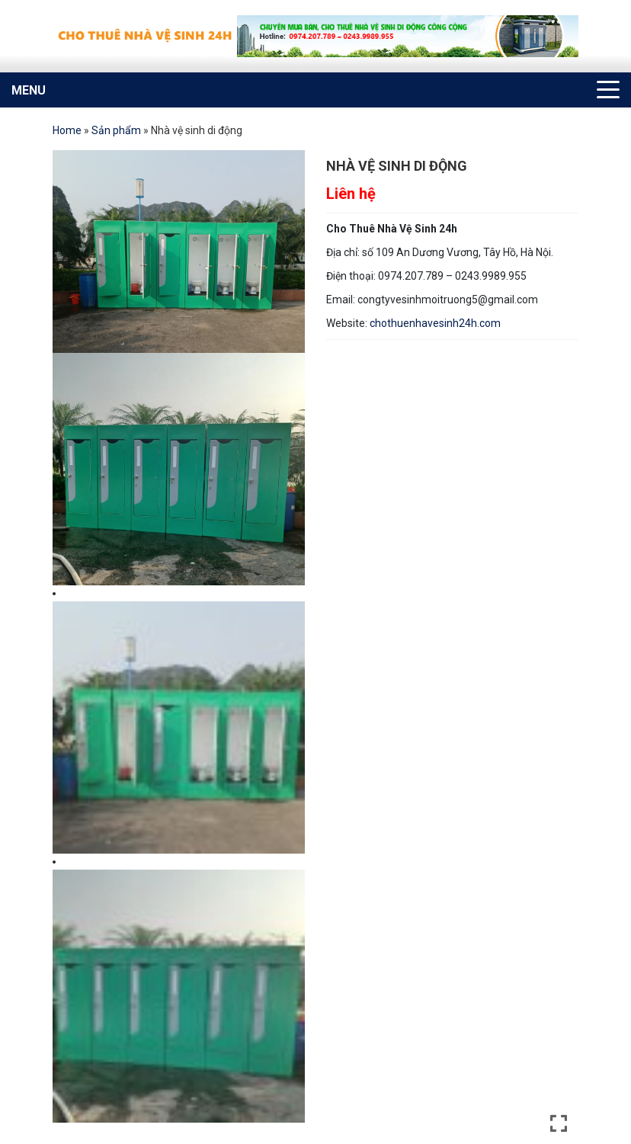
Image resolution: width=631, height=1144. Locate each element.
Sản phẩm (116, 130)
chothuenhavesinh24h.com (435, 323)
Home (67, 130)
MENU (28, 90)
